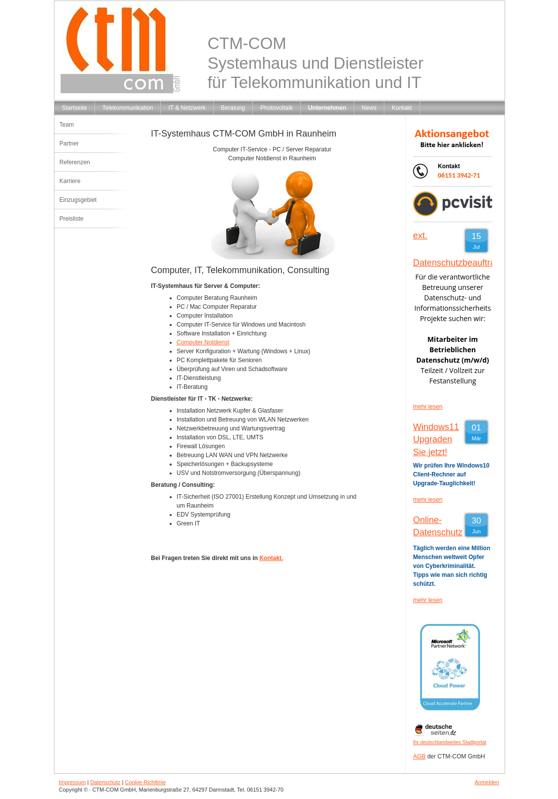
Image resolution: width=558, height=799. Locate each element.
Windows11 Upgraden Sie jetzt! (436, 439)
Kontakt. (271, 558)
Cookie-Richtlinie (145, 782)
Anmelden (486, 782)
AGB (419, 756)
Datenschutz (105, 782)
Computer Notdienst (203, 342)
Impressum (72, 782)
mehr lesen (427, 406)
